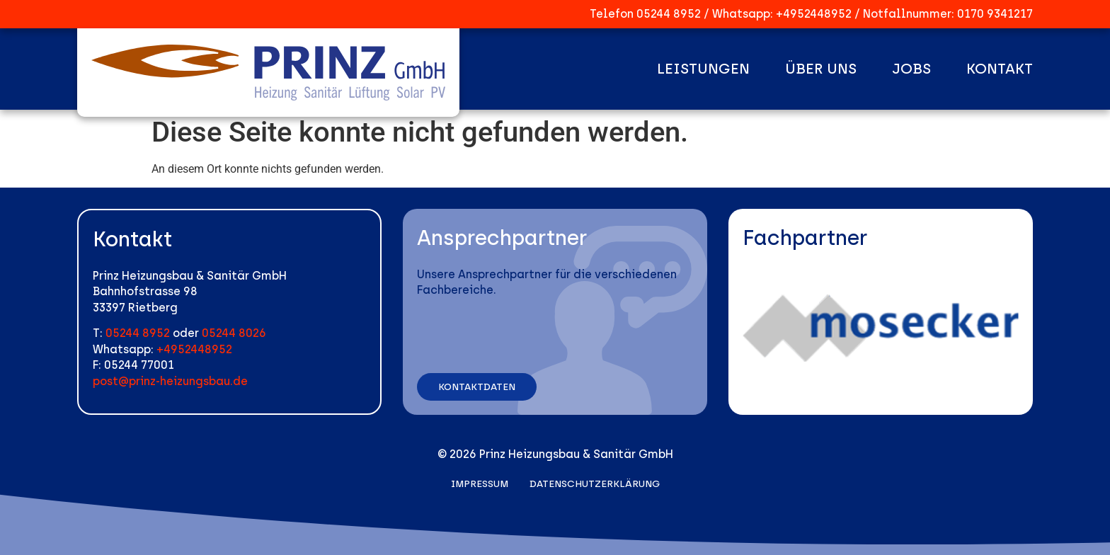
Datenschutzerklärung (595, 483)
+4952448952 (814, 14)
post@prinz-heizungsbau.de (170, 381)
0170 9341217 (995, 14)
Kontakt (999, 68)
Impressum (479, 483)
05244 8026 (234, 333)
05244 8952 (668, 14)
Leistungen (703, 68)
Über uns (821, 68)
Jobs (911, 68)
